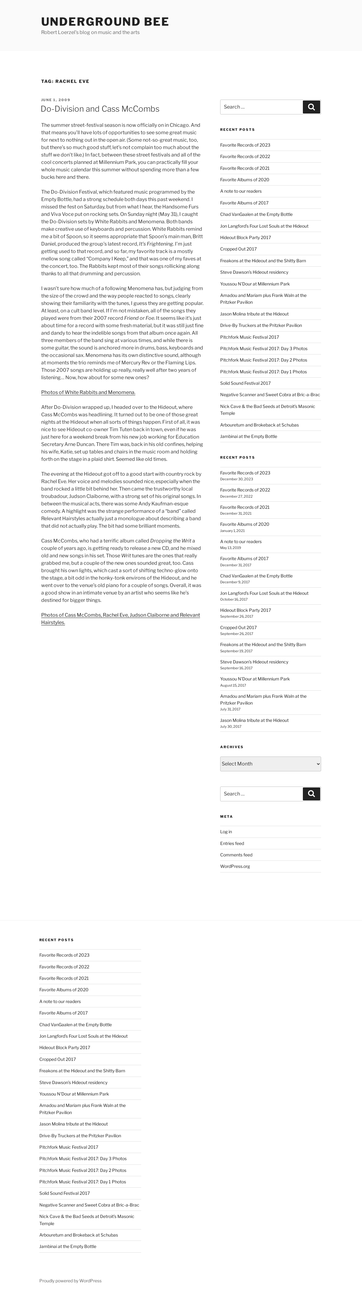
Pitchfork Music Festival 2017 (249, 337)
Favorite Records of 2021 (245, 168)
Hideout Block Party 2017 (245, 237)
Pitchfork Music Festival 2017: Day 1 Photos (263, 371)
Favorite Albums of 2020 (244, 179)
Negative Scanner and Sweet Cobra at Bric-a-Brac (270, 394)
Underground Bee (105, 21)
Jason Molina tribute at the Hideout (254, 313)
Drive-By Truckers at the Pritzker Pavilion (261, 325)
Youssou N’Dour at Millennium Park (255, 283)
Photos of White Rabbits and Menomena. (88, 392)
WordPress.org (235, 866)
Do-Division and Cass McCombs (100, 109)
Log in (226, 831)
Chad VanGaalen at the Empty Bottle (256, 214)
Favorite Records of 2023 (245, 145)
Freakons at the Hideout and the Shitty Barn (263, 260)
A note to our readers (241, 191)
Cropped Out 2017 (238, 248)
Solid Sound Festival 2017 (245, 383)
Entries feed (232, 843)
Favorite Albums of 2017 (244, 202)
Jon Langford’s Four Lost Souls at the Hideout (264, 226)
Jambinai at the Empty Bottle (248, 436)
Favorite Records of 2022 (245, 156)
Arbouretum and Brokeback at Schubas (259, 424)
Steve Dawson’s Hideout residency (254, 272)
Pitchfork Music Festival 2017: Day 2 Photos (263, 359)
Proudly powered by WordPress (70, 1280)
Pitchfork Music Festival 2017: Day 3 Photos (263, 348)
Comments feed (236, 854)
